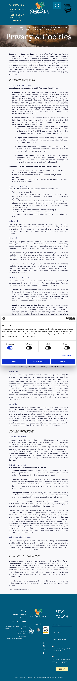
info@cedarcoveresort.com (16, 638)
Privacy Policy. (57, 651)
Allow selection (38, 361)
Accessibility (21, 614)
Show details (66, 355)
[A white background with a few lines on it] (31, 630)
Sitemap (23, 618)
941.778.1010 (18, 5)
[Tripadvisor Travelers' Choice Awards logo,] (45, 630)
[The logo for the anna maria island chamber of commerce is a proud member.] (38, 630)
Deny (14, 361)
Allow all (63, 361)
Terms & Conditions (19, 621)
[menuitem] (11, 27)
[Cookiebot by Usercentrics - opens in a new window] (66, 318)
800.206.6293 (21, 636)
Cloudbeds (60, 677)
